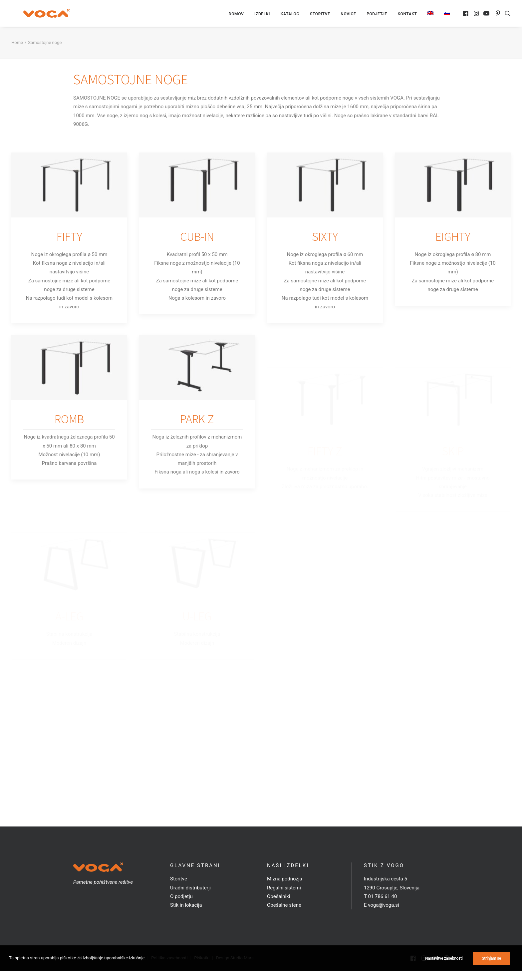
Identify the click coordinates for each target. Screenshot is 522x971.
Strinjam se (491, 958)
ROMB (69, 451)
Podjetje (377, 14)
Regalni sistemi (284, 888)
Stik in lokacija (186, 905)
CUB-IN (197, 237)
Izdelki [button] (262, 14)
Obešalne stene (284, 905)
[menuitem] (236, 15)
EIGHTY (452, 237)
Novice (348, 14)
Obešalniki (278, 896)
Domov (236, 14)
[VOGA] (38, 14)
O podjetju (181, 896)
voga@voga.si (383, 905)
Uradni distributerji (190, 888)
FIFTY (69, 237)
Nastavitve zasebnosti (443, 958)
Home (17, 43)
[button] (466, 14)
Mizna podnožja (284, 879)
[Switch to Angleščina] (430, 14)
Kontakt (407, 14)
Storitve (320, 14)
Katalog (290, 14)
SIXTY (325, 237)
